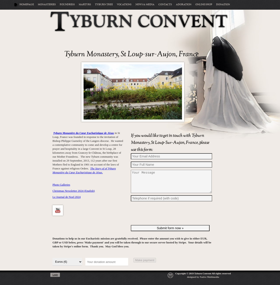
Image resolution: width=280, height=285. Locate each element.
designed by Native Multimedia (203, 282)
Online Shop (203, 5)
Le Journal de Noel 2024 (66, 197)
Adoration (183, 5)
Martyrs (85, 5)
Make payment (144, 265)
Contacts (165, 5)
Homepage (26, 5)
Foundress (67, 5)
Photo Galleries (61, 184)
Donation (223, 5)
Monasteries (47, 5)
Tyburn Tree (104, 5)
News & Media (144, 5)
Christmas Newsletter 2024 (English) (73, 190)
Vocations (124, 5)
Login (55, 280)
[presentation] (164, 219)
